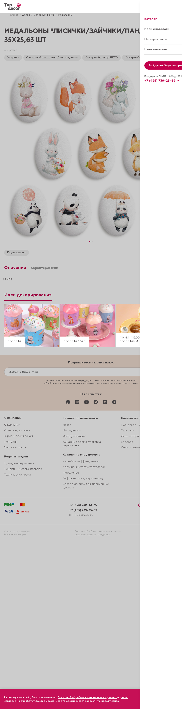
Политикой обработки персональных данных (87, 697)
